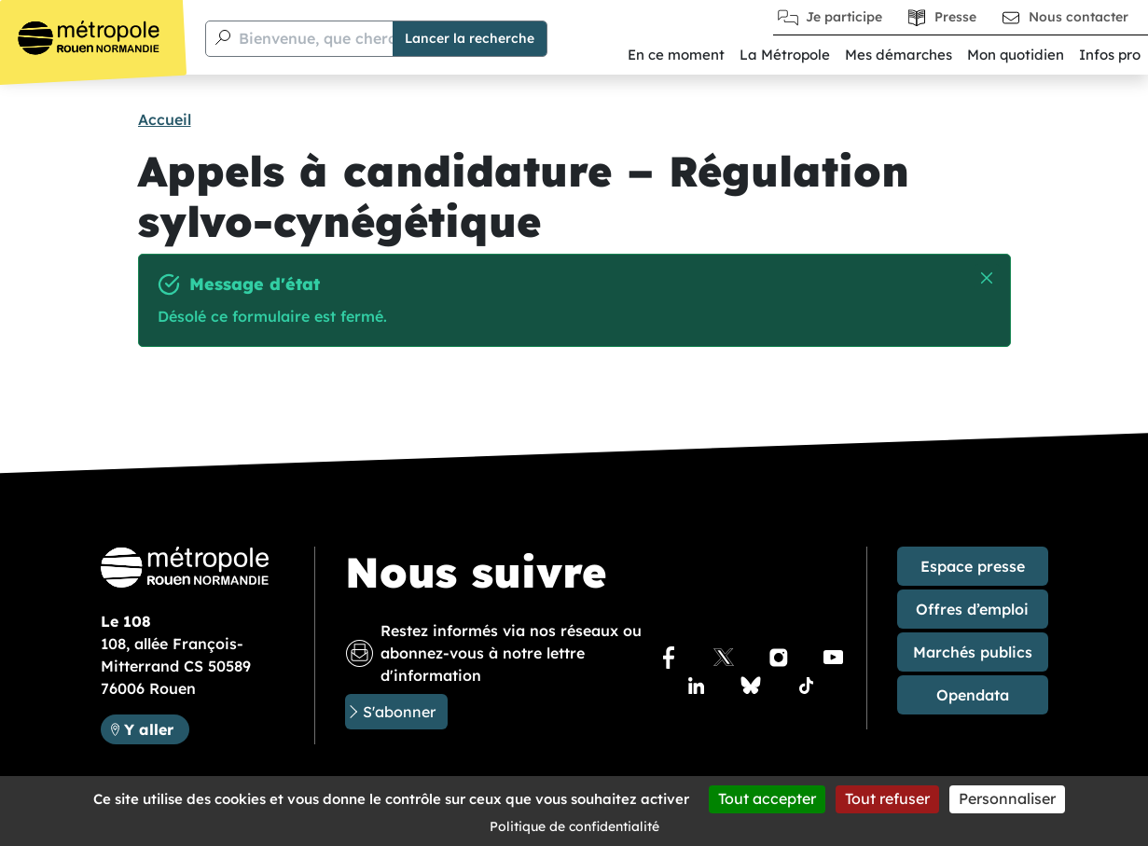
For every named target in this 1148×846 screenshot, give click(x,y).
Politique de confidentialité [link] (574, 826)
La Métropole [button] (785, 54)
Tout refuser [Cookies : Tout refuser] (887, 798)
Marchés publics (972, 652)
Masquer (988, 278)
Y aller (148, 729)
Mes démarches (898, 54)
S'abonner (399, 711)
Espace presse (972, 566)
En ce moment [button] (676, 54)
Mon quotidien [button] (1015, 54)
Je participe (844, 16)
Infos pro (1110, 54)
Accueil (164, 119)
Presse (955, 16)
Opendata (972, 695)
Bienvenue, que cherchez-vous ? (357, 38)
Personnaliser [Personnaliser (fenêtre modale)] (1007, 798)
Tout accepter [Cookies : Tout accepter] (767, 798)
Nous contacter (1078, 16)
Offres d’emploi (972, 609)
